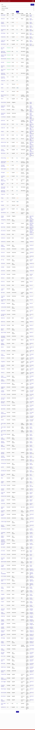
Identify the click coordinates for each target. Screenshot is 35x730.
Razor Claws (3, 227)
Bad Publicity (32, 645)
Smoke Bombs (3, 517)
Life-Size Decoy (3, 528)
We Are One (3, 448)
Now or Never (3, 485)
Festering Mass (3, 463)
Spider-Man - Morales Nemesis (32, 220)
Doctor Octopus (2, 588)
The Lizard (3, 109)
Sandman (31, 234)
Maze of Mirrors (2, 329)
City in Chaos (31, 475)
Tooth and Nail (3, 307)
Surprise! (2, 419)
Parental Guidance (2, 23)
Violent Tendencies (3, 613)
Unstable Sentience (2, 628)
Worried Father (3, 102)
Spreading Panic (3, 470)
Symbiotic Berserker (2, 453)
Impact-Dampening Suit (3, 679)
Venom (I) (2, 277)
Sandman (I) (3, 234)
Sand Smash (3, 274)
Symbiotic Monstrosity (3, 457)
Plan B (2, 98)
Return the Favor (3, 66)
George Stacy (3, 36)
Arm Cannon (3, 547)
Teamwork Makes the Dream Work (3, 540)
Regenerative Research (3, 106)
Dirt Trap (2, 259)
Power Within (3, 145)
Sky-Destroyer (3, 212)
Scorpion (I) (3, 368)
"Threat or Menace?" (2, 500)
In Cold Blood (3, 116)
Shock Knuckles (3, 692)
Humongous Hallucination (3, 337)
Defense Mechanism (3, 150)
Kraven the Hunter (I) (3, 366)
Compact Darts (3, 674)
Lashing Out (3, 303)
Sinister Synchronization (3, 377)
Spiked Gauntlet (3, 561)
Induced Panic (3, 568)
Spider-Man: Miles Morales (3, 52)
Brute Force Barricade (3, 402)
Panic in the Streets (3, 475)
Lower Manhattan (3, 438)
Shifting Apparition (2, 344)
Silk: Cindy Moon (2, 48)
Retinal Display (3, 688)
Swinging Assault (2, 624)
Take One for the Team (3, 398)
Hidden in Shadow (2, 537)
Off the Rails (3, 663)
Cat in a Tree (3, 656)
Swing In (2, 131)
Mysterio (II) (3, 321)
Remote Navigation (3, 526)
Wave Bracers (3, 696)
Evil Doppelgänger (3, 573)
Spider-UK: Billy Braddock (3, 56)
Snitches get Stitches (32, 671)
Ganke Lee (3, 138)
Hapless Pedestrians (3, 246)
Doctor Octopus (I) (3, 355)
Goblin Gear (32, 507)
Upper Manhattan (3, 446)
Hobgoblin (2, 594)
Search (32, 4)
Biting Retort (3, 310)
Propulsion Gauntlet (3, 686)
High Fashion (3, 408)
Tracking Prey (3, 219)
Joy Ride (2, 467)
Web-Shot (2, 135)
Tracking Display (2, 566)
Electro (2, 590)
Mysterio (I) (3, 317)
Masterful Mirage (2, 340)
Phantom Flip (3, 25)
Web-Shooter (3, 153)
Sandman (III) (3, 241)
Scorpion (2, 601)
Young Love (3, 80)
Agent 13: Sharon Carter (3, 180)
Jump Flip (2, 62)
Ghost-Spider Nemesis (31, 107)
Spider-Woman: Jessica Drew (3, 162)
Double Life (3, 127)
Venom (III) (3, 285)
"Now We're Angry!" (3, 297)
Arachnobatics (3, 124)
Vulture (2, 605)
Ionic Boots (3, 550)
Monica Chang (3, 157)
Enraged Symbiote (2, 620)
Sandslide (2, 267)
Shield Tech (31, 674)
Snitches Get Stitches (3, 671)
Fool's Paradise (3, 576)
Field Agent (3, 172)
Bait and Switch (3, 58)
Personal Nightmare (31, 569)
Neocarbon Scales (3, 558)
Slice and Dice (3, 230)
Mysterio (31, 317)
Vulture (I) (2, 372)
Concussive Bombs (3, 511)
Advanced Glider (2, 508)
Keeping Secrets (2, 217)
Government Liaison (3, 209)
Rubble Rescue (3, 667)
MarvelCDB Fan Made (5, 1)
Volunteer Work (3, 496)
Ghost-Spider (3, 15)
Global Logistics (3, 168)
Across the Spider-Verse (3, 77)
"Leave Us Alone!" (2, 289)
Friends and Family (3, 493)
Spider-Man (3, 120)
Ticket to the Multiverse (3, 41)
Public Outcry (3, 645)
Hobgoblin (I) (3, 361)
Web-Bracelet (3, 44)
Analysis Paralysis (2, 642)
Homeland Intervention (3, 166)
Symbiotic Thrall (3, 459)
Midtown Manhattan (3, 442)
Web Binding (3, 33)
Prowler (2, 223)
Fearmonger (3, 350)
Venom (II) (2, 281)
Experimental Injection (3, 114)
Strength (2, 91)
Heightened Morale (3, 388)
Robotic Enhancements (3, 413)
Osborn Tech (31, 548)
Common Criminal (2, 489)
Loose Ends (3, 503)
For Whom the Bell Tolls (3, 315)
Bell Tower (3, 292)
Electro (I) (2, 357)
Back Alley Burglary (2, 653)
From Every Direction (3, 544)
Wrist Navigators (3, 700)
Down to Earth (31, 489)
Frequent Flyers (3, 405)
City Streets (3, 248)
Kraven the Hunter (3, 598)
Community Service (32, 653)
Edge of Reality (3, 332)
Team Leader (3, 394)
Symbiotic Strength (31, 609)
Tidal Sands (3, 263)
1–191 (17, 11)
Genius (2, 87)
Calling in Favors (2, 482)
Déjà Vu (2, 347)
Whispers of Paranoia (32, 631)
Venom (31, 277)
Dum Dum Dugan (3, 184)
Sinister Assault (31, 588)
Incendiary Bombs (2, 515)
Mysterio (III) (3, 325)
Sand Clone (3, 256)
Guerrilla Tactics (31, 529)
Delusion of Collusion (3, 631)
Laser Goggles (3, 681)
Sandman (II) (3, 237)
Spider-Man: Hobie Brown (3, 74)
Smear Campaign (2, 649)
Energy (2, 84)
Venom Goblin (31, 424)
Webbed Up (3, 616)
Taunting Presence (2, 391)
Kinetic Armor (3, 554)
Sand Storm (3, 270)
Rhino (2, 477)
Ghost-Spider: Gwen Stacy (3, 188)
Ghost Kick (3, 18)
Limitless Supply (3, 521)
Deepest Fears (3, 583)
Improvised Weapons (3, 609)
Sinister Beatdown (2, 380)
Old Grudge (3, 637)
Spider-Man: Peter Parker (3, 191)
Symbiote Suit (3, 707)
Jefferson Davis (3, 142)
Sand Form (3, 252)
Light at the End (3, 383)
